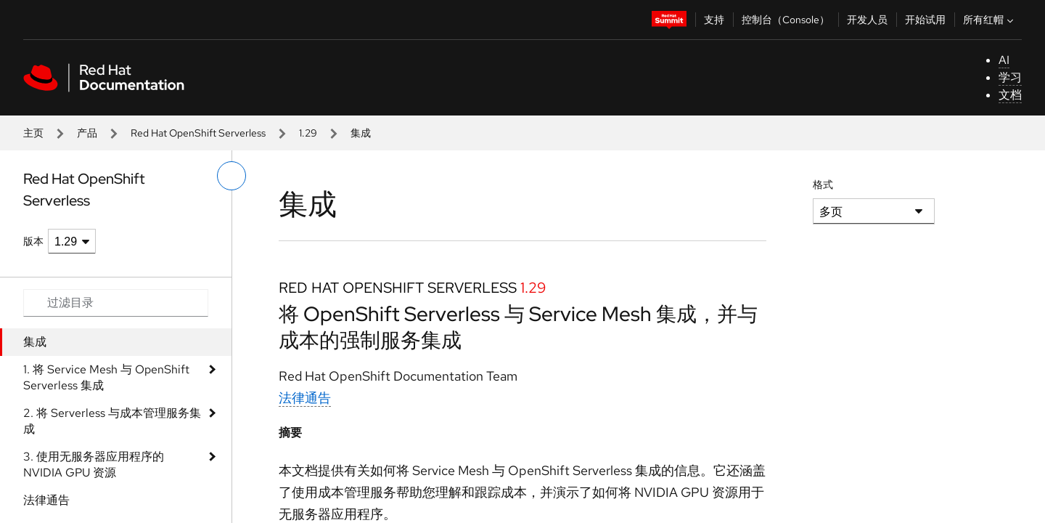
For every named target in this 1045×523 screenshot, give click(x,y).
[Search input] (115, 303)
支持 (714, 19)
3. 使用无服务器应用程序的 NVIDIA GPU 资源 (93, 464)
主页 (33, 132)
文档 (1010, 94)
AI (1004, 60)
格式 (823, 184)
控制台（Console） (785, 19)
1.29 (308, 132)
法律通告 (46, 500)
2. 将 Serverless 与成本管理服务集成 (112, 421)
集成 (34, 341)
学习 (1010, 77)
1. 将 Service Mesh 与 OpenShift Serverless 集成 (106, 377)
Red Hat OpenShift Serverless (198, 132)
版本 (33, 241)
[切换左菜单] (231, 175)
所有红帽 (990, 19)
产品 (87, 132)
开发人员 (867, 19)
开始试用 (925, 19)
